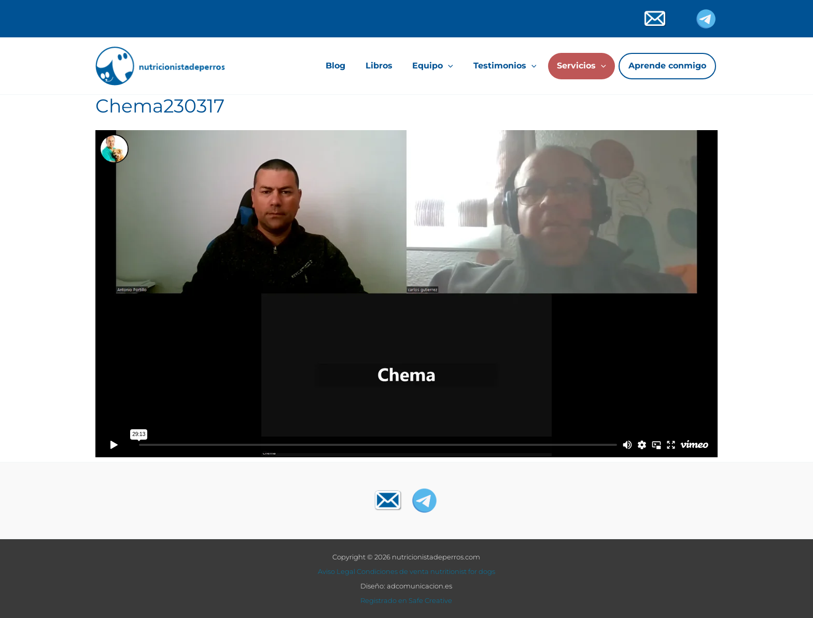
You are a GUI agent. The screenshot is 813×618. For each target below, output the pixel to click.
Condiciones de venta (393, 571)
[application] (448, 66)
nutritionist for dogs (462, 571)
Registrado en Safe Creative (406, 600)
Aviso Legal (336, 571)
